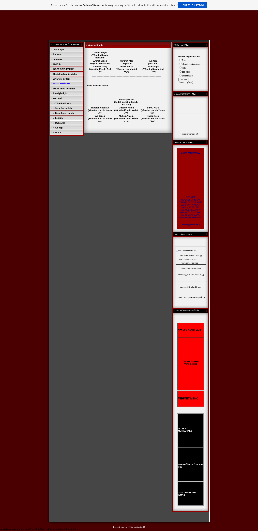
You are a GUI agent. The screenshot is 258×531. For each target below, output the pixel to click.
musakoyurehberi (188, 134)
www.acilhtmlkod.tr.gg (190, 287)
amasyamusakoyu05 (21, 529)
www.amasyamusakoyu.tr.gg (192, 297)
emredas (4, 529)
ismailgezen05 (68, 529)
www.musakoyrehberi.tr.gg (191, 268)
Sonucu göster (185, 82)
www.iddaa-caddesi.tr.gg (188, 259)
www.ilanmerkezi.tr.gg (189, 263)
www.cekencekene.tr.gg (186, 250)
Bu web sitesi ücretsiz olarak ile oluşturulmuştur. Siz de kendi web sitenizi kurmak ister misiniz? (129, 5)
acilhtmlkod (38, 529)
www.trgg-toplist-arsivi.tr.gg (191, 274)
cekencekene (53, 529)
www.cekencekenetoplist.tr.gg (191, 255)
